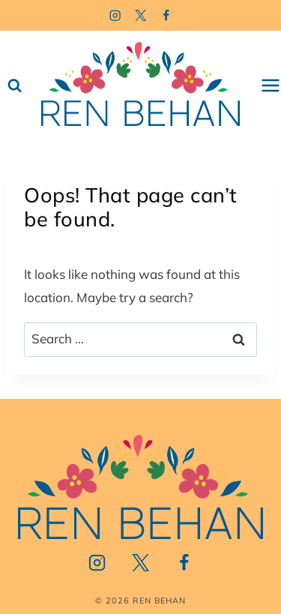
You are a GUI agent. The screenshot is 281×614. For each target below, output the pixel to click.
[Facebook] (166, 15)
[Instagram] (115, 15)
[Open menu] (270, 85)
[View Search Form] (14, 86)
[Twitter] (140, 15)
